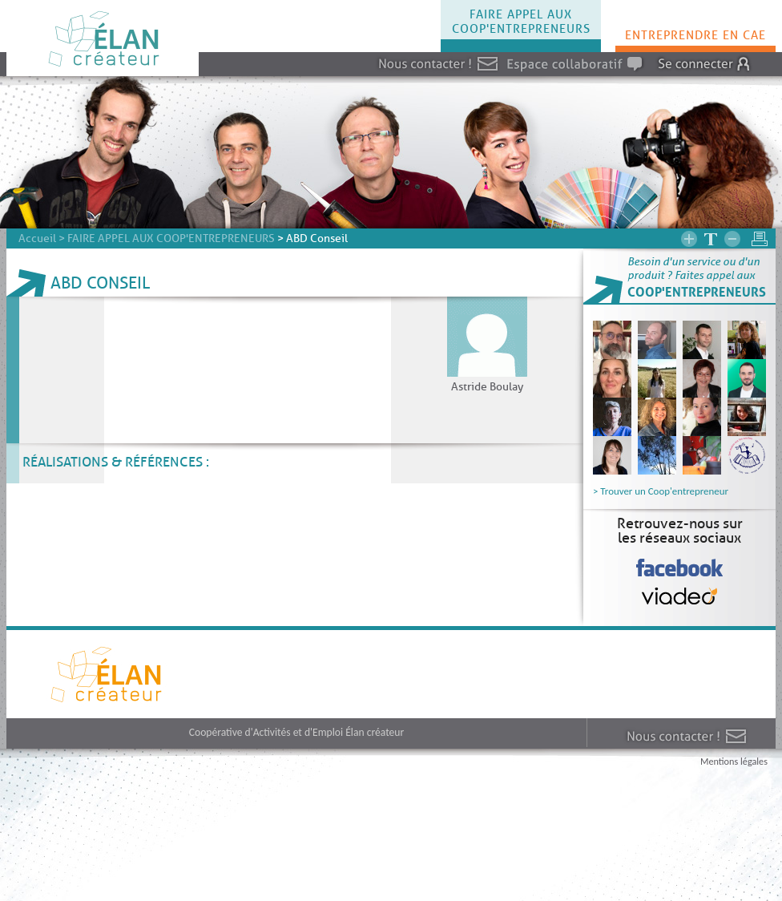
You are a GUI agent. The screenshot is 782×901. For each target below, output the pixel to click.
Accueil (37, 238)
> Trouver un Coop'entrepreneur (660, 491)
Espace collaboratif (506, 52)
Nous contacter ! (378, 52)
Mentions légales (734, 761)
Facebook (679, 554)
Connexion (650, 52)
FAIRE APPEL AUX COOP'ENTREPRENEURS (521, 21)
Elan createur (8, 673)
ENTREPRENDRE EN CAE (695, 35)
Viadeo (680, 582)
